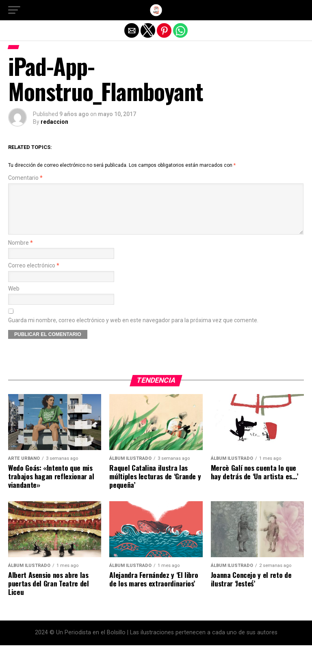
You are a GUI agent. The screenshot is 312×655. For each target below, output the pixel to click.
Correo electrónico (33, 275)
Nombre (20, 253)
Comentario (25, 178)
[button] (14, 10)
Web (14, 298)
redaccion (54, 122)
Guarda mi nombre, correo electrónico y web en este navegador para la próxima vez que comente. (133, 330)
